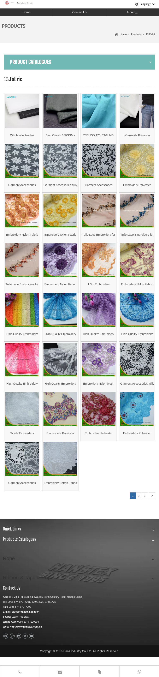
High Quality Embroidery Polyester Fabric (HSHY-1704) (22, 398)
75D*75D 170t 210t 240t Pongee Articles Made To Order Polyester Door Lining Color (99, 137)
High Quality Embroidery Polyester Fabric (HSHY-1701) (60, 346)
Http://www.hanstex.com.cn (26, 646)
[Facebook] (5, 656)
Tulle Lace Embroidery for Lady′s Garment (98, 241)
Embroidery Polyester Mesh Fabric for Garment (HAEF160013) (60, 450)
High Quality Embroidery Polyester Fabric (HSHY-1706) (60, 398)
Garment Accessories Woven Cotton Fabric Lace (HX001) (22, 189)
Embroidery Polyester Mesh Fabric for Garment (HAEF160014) (99, 450)
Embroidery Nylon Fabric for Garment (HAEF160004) (137, 294)
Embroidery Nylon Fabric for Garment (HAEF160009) (22, 241)
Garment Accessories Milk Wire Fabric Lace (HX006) (137, 398)
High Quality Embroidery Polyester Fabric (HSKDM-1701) (137, 346)
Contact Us (79, 12)
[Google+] (12, 656)
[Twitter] (25, 656)
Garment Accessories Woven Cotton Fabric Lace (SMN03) (22, 502)
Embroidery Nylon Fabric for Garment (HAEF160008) (60, 241)
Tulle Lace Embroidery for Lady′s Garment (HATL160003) (137, 241)
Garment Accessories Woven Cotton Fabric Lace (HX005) (98, 189)
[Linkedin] (18, 656)
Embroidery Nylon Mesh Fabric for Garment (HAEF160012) (98, 398)
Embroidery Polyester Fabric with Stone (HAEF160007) (137, 189)
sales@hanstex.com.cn (25, 631)
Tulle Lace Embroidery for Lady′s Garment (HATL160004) (22, 294)
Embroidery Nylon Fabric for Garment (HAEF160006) (60, 294)
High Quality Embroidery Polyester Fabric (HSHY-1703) (22, 346)
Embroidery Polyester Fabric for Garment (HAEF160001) (137, 450)
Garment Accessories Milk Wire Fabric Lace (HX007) (60, 189)
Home (26, 12)
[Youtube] (31, 656)
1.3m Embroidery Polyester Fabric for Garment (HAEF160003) (98, 294)
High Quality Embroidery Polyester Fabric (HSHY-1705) (98, 346)
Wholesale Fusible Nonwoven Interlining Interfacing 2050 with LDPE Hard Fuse (22, 137)
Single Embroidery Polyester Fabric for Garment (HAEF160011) (22, 450)
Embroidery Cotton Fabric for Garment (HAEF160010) (60, 502)
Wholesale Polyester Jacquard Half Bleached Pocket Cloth (137, 137)
